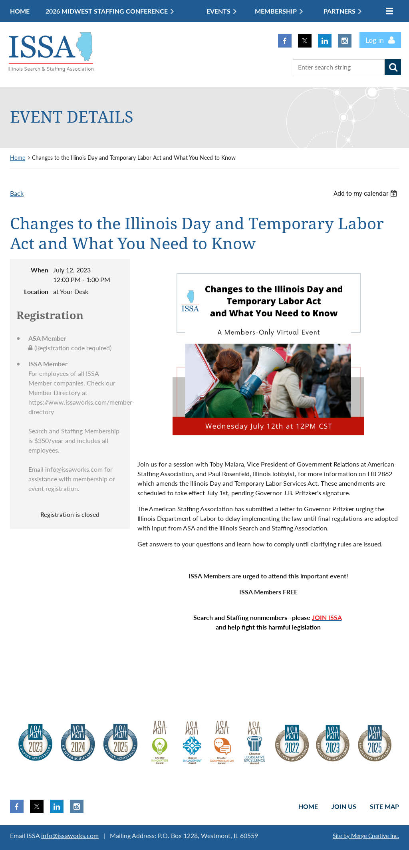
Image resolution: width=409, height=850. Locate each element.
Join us (344, 806)
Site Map (384, 806)
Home (17, 157)
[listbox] (366, 194)
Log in (374, 40)
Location (36, 291)
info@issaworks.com (70, 835)
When (39, 270)
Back (17, 193)
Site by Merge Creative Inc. (366, 835)
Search (393, 67)
